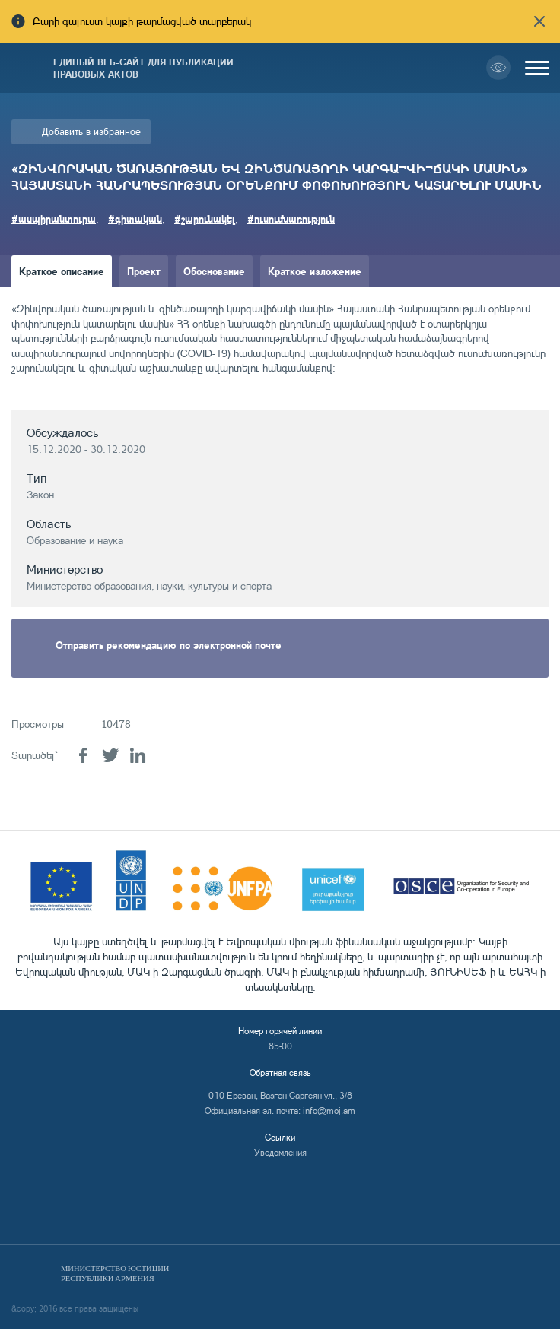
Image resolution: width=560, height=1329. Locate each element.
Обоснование (214, 270)
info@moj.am (329, 1110)
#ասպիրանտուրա (53, 218)
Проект (144, 270)
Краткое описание (61, 270)
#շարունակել (204, 218)
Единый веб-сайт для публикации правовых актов (143, 67)
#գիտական (135, 218)
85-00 (280, 1046)
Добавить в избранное (91, 131)
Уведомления (280, 1152)
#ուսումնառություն (291, 218)
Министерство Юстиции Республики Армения (115, 1273)
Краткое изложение (314, 270)
